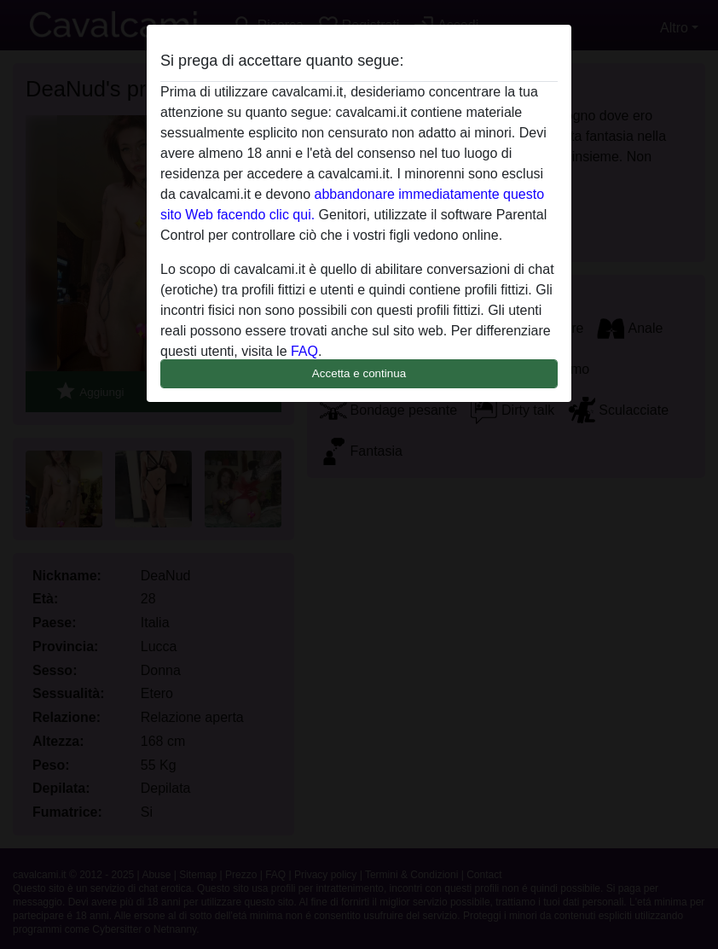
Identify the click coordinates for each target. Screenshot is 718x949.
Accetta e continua (359, 373)
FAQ (304, 351)
